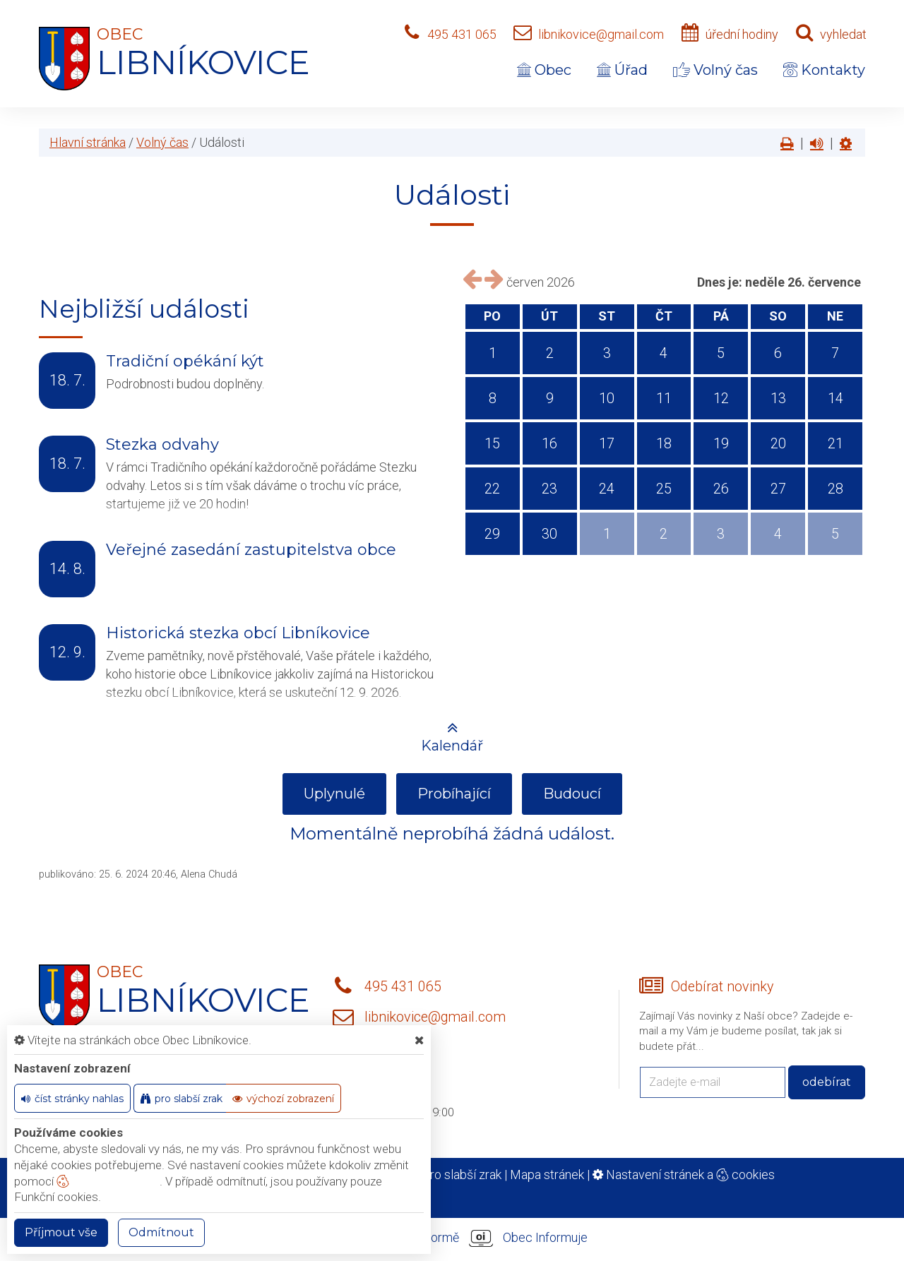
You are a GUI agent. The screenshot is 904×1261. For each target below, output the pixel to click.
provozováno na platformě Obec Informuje (452, 1238)
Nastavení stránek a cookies (684, 1174)
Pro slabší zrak (461, 1174)
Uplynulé (334, 793)
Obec (544, 69)
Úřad (622, 69)
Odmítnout (161, 1232)
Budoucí (572, 793)
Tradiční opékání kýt (185, 361)
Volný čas (715, 69)
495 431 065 (461, 34)
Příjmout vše (61, 1232)
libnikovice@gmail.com (601, 34)
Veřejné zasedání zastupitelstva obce (251, 549)
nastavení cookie (108, 1181)
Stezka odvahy (162, 444)
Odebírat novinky (722, 987)
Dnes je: (719, 282)
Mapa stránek (547, 1174)
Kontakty (824, 69)
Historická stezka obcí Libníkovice (238, 633)
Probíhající (454, 793)
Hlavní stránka (87, 142)
